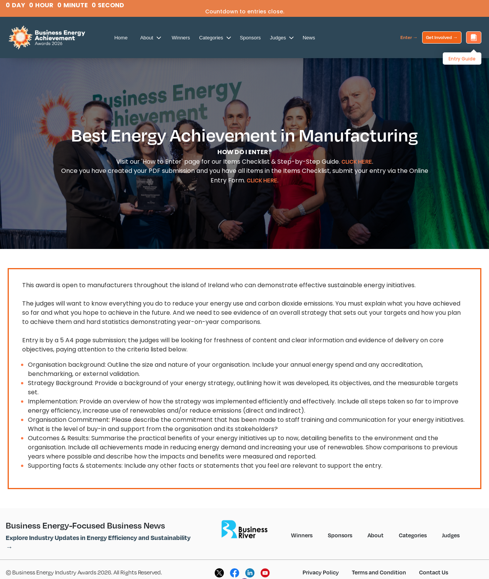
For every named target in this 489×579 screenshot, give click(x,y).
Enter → (409, 37)
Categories (214, 38)
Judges (282, 38)
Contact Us (433, 572)
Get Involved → (442, 37)
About (150, 38)
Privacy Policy (321, 572)
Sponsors (250, 38)
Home (121, 38)
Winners (181, 38)
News (309, 38)
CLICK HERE (357, 161)
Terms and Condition (379, 572)
